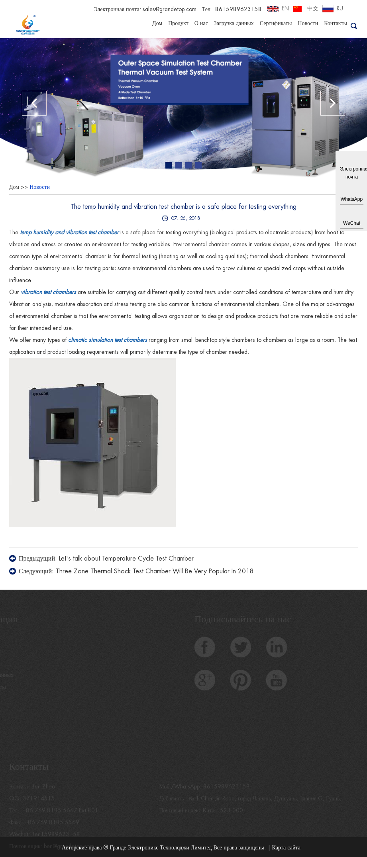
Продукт (178, 23)
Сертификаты (276, 23)
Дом (157, 23)
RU (340, 8)
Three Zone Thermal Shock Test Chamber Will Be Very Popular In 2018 (155, 571)
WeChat (351, 223)
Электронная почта (351, 173)
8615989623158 (226, 789)
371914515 (39, 801)
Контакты (335, 23)
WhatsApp (352, 199)
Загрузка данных (234, 23)
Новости (308, 23)
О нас (201, 23)
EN (285, 8)
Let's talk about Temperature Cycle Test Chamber (126, 558)
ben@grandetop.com (69, 849)
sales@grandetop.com (169, 9)
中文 (312, 8)
